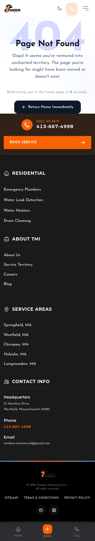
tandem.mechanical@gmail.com (27, 443)
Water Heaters (17, 211)
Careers (10, 274)
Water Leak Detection (23, 200)
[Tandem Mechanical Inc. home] (12, 8)
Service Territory (18, 265)
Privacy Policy (77, 498)
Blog (8, 284)
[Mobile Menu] (85, 8)
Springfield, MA (18, 325)
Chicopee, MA (16, 344)
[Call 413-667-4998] (71, 8)
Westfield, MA (16, 335)
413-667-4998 (17, 427)
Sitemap (11, 498)
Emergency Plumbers (22, 190)
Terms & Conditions (41, 498)
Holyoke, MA (15, 354)
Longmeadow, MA (20, 364)
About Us (12, 255)
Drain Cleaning (17, 221)
